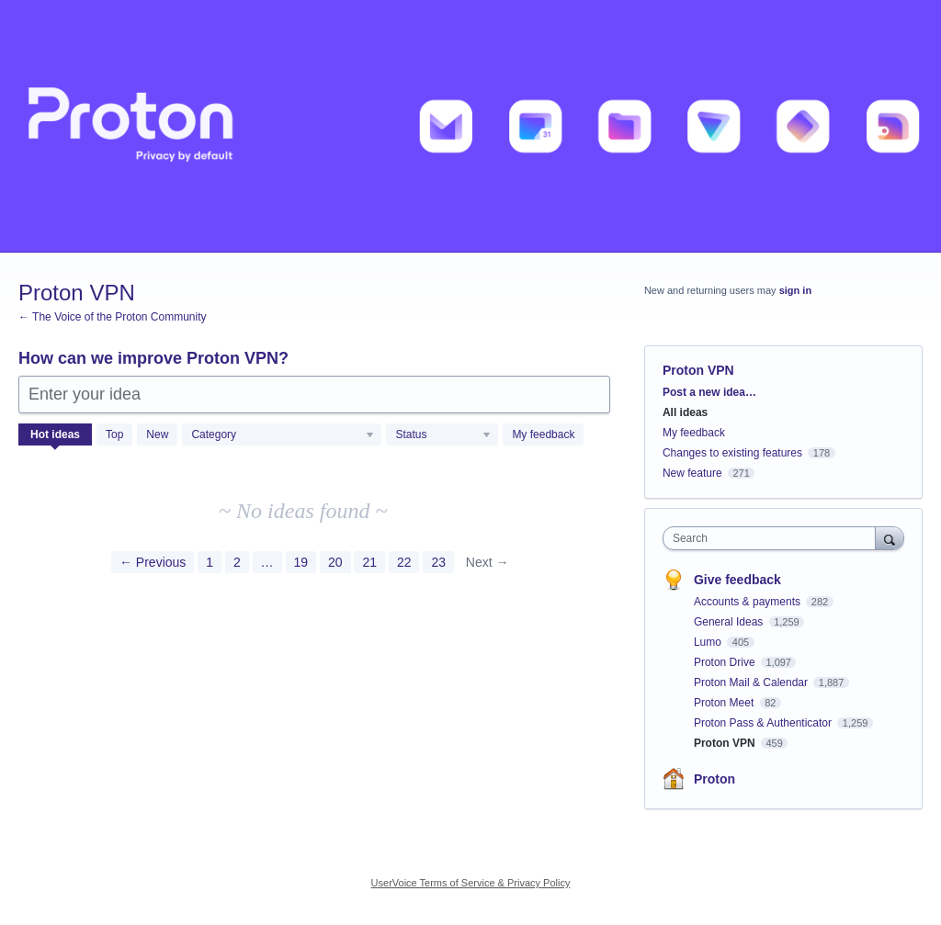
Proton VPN (726, 743)
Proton (714, 779)
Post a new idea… (709, 392)
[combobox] (773, 538)
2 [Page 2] (237, 562)
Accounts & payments (748, 601)
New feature (692, 473)
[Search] (889, 537)
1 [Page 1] (209, 562)
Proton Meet (725, 702)
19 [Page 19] (301, 562)
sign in (795, 290)
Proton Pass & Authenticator (764, 722)
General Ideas (730, 621)
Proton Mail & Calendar (752, 682)
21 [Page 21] (369, 562)
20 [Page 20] (335, 562)
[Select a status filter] (443, 435)
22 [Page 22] (404, 562)
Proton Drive (726, 662)
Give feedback (737, 579)
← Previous (152, 562)
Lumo (709, 642)
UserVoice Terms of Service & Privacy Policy (471, 882)
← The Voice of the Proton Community (112, 316)
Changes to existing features (732, 452)
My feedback (543, 434)
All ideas (685, 412)
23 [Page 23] (438, 562)
